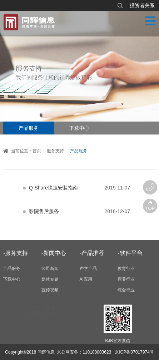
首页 (37, 150)
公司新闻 (50, 268)
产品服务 (29, 128)
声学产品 (88, 268)
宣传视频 (50, 289)
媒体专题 (50, 279)
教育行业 (126, 268)
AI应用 (86, 279)
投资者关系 (142, 5)
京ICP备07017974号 (134, 352)
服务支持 (55, 150)
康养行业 (126, 279)
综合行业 (126, 289)
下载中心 (79, 128)
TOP (150, 208)
